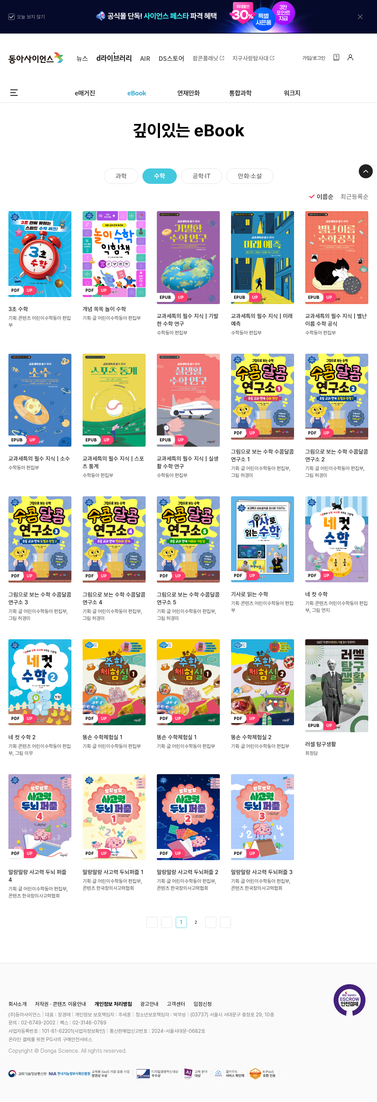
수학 (159, 176)
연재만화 (188, 92)
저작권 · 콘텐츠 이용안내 (60, 1004)
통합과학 (240, 92)
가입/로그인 (313, 58)
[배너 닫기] (360, 16)
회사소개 (17, 1004)
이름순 (321, 196)
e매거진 (85, 92)
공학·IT (202, 176)
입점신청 (203, 1004)
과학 (121, 176)
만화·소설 (250, 176)
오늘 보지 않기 (26, 16)
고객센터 (176, 1004)
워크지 (292, 92)
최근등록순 (355, 196)
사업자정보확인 (89, 1031)
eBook (136, 92)
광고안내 (149, 1004)
